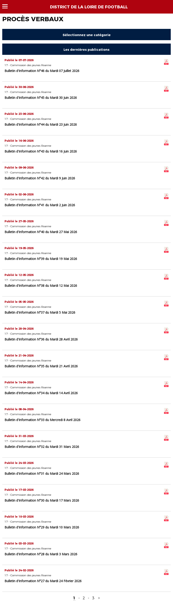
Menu (7, 6)
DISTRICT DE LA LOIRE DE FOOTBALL (89, 7)
